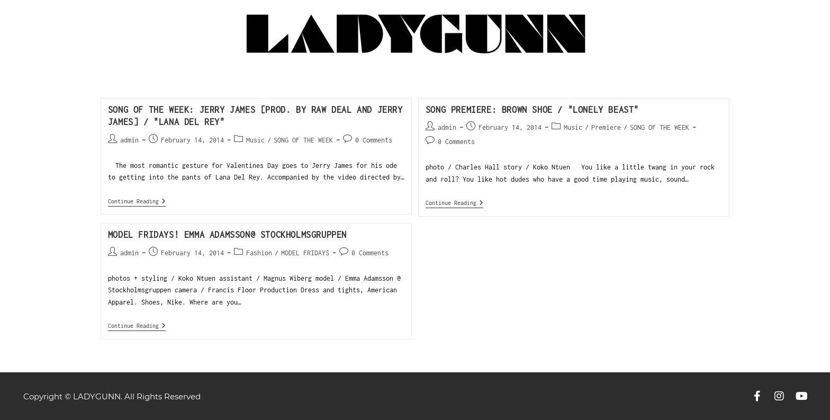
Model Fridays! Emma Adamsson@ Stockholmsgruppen (227, 234)
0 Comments (373, 140)
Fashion (259, 253)
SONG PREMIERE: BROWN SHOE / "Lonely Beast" (532, 109)
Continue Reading (137, 201)
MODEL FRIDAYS (305, 253)
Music (255, 140)
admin (129, 140)
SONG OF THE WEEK (303, 140)
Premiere (606, 127)
